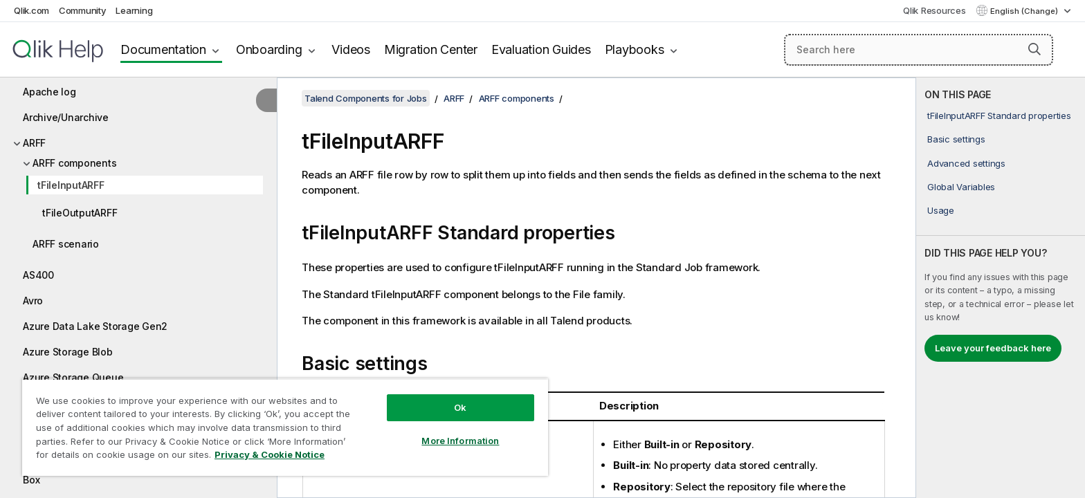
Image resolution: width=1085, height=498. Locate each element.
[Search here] (918, 49)
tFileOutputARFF (79, 213)
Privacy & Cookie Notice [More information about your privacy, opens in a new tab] (270, 454)
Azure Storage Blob (68, 352)
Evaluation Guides (541, 49)
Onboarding (269, 49)
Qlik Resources (934, 10)
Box (31, 480)
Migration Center (430, 49)
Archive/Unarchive (66, 117)
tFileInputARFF (70, 185)
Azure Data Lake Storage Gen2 (95, 326)
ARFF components (74, 163)
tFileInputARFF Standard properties (999, 115)
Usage (940, 210)
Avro (33, 300)
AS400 (38, 275)
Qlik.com (31, 10)
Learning (134, 10)
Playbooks (634, 49)
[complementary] (1000, 287)
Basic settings (956, 139)
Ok (460, 407)
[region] (285, 427)
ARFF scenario (66, 244)
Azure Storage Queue (73, 377)
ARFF (34, 143)
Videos (350, 49)
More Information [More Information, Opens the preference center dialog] (460, 440)
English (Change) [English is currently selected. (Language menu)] (1025, 11)
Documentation (163, 49)
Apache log (49, 92)
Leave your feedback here (993, 347)
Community (83, 10)
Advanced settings (966, 163)
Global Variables (961, 186)
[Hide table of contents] (266, 100)
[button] (1034, 49)
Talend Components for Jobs (365, 98)
